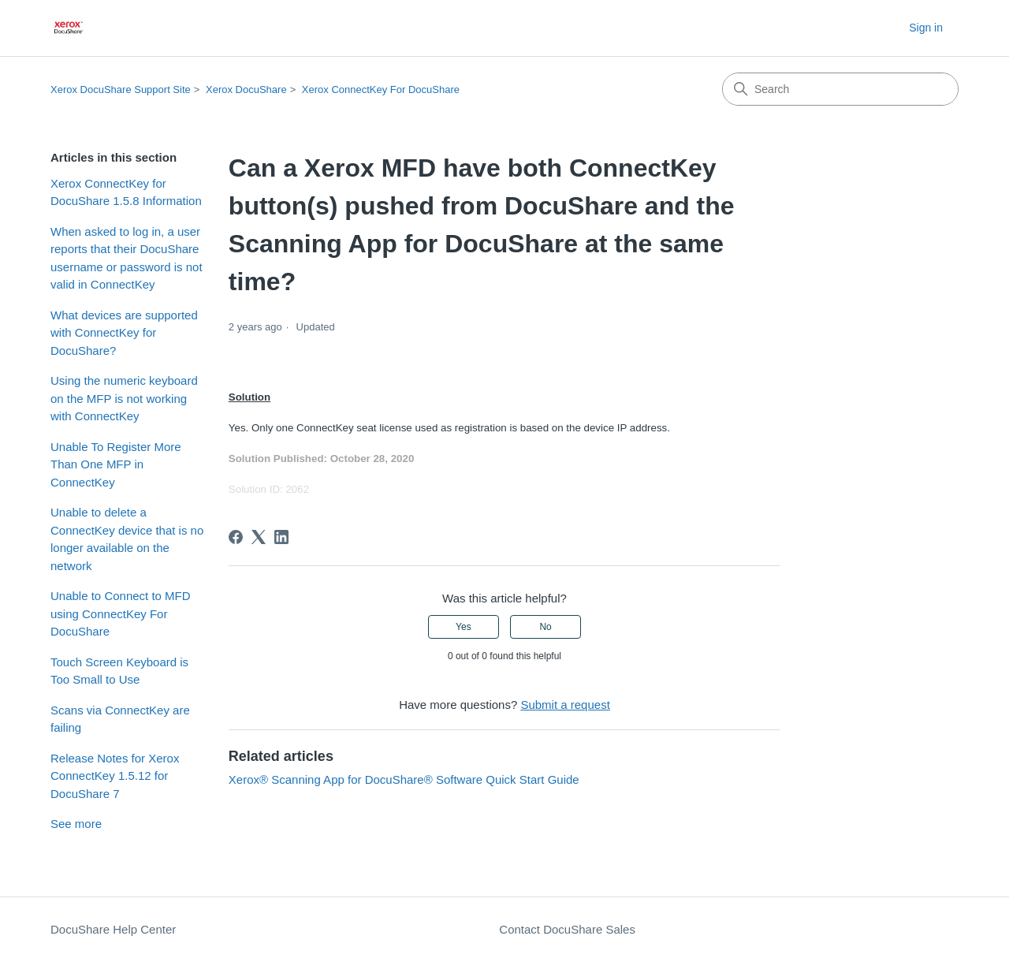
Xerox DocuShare (246, 89)
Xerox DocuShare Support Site (120, 89)
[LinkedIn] (281, 537)
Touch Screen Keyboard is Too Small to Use (119, 671)
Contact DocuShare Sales (567, 929)
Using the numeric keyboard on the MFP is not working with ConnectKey (124, 398)
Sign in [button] (926, 27)
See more (76, 823)
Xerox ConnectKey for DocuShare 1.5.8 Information (126, 192)
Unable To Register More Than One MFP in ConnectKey (115, 464)
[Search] (840, 89)
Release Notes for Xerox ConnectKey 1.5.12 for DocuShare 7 (114, 775)
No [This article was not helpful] (545, 626)
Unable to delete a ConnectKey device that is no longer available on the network (126, 538)
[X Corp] (258, 537)
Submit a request (564, 704)
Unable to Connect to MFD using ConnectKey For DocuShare (120, 613)
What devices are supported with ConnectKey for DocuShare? (124, 332)
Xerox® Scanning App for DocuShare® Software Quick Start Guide (404, 779)
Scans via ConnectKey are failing (120, 719)
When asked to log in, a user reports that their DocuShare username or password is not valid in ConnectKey (126, 258)
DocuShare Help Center (113, 929)
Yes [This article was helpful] (463, 626)
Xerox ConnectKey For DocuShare (381, 89)
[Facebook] (236, 537)
